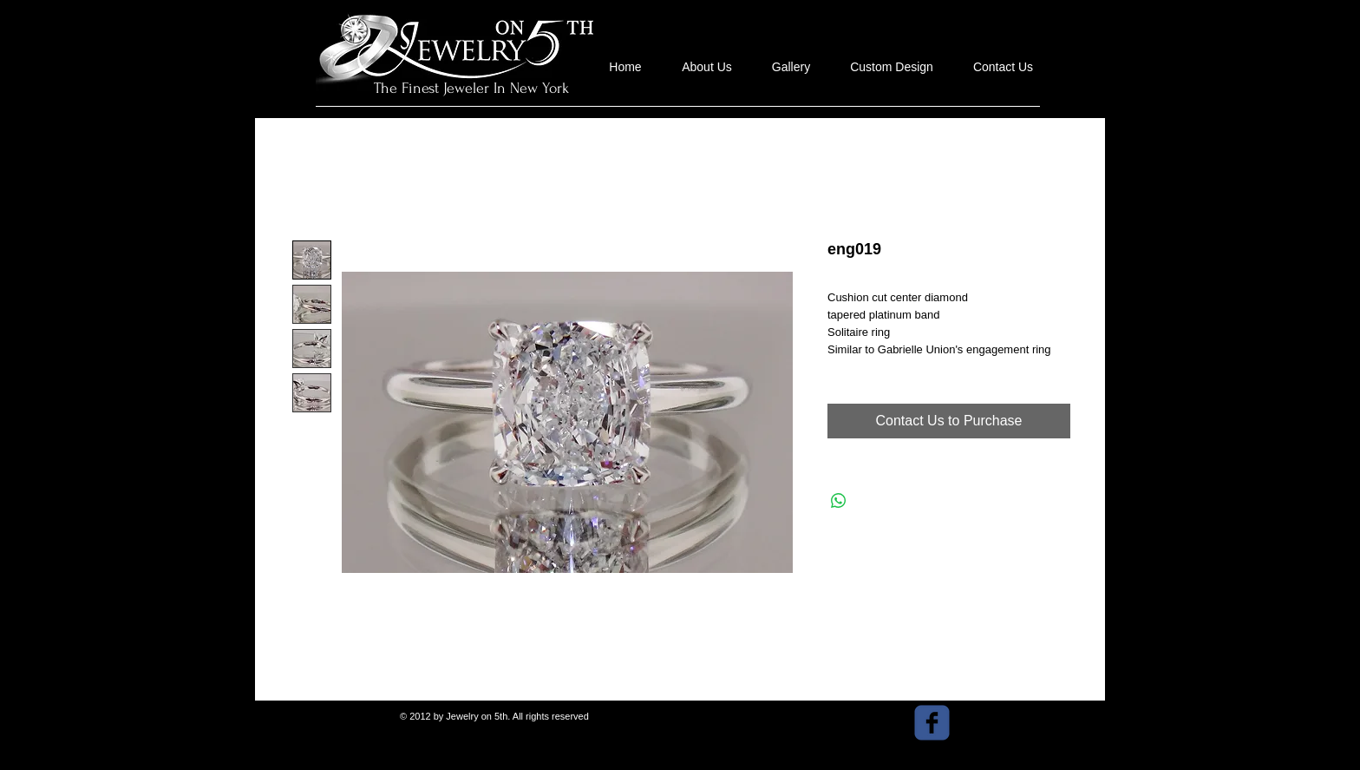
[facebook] (932, 722)
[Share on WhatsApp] (838, 500)
